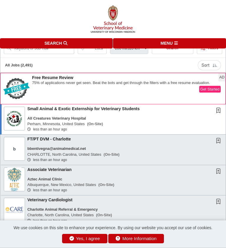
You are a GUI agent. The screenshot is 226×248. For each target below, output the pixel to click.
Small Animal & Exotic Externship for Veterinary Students (83, 108)
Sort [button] (209, 65)
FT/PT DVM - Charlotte (49, 139)
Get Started (210, 89)
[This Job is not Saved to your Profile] (219, 111)
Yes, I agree (84, 238)
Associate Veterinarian (49, 169)
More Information (136, 238)
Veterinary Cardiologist (49, 199)
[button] (169, 43)
